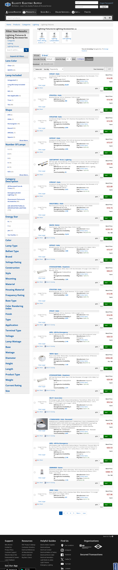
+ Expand (89, 59)
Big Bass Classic (27, 557)
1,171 (66, 388)
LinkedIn (65, 568)
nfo (77, 12)
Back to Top (108, 536)
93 (65, 172)
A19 (10, 115)
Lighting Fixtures (13, 46)
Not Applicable (14, 96)
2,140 (66, 341)
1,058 (66, 251)
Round (11, 128)
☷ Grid (45, 55)
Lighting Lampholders (54, 37)
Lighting (36, 24)
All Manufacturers (27, 552)
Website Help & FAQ (11, 555)
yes (10, 230)
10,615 (67, 234)
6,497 (66, 433)
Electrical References (28, 550)
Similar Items (84, 81)
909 (66, 101)
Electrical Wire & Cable (47, 555)
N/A (10, 172)
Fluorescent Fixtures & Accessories (16, 200)
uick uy (46, 12)
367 (66, 408)
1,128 (66, 364)
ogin (14, 12)
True (10, 100)
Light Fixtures (44, 562)
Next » (79, 513)
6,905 (66, 149)
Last (84, 513)
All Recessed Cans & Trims (15, 187)
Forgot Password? (106, 3)
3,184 (66, 211)
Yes (10, 105)
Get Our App (11, 565)
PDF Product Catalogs (28, 545)
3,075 (66, 318)
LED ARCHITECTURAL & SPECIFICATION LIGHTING (17, 208)
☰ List (36, 55)
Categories (26, 24)
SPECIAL (11, 133)
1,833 (66, 295)
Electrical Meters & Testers (48, 552)
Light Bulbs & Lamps (46, 560)
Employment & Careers (12, 557)
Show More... (24, 140)
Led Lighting (67, 37)
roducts (31, 12)
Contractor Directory (28, 547)
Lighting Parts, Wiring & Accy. (42, 37)
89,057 (67, 85)
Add (106, 89)
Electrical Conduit (45, 550)
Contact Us (8, 547)
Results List (47, 64)
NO (10, 91)
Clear (11, 66)
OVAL (11, 119)
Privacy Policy (9, 550)
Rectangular (14, 124)
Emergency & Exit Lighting (14, 194)
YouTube (66, 564)
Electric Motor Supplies (47, 545)
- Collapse (80, 59)
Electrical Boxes (45, 547)
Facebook (66, 555)
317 (66, 497)
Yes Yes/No (13, 235)
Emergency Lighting (46, 565)
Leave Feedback (10, 560)
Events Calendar (27, 555)
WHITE (11, 70)
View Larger (42, 85)
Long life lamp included (16, 86)
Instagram (66, 550)
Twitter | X (66, 559)
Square (11, 137)
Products (16, 24)
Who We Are (8, 545)
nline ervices (62, 12)
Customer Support (10, 552)
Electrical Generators (46, 557)
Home (9, 24)
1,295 (66, 279)
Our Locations (67, 545)
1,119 (66, 480)
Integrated (13, 80)
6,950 (66, 127)
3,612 (66, 189)
